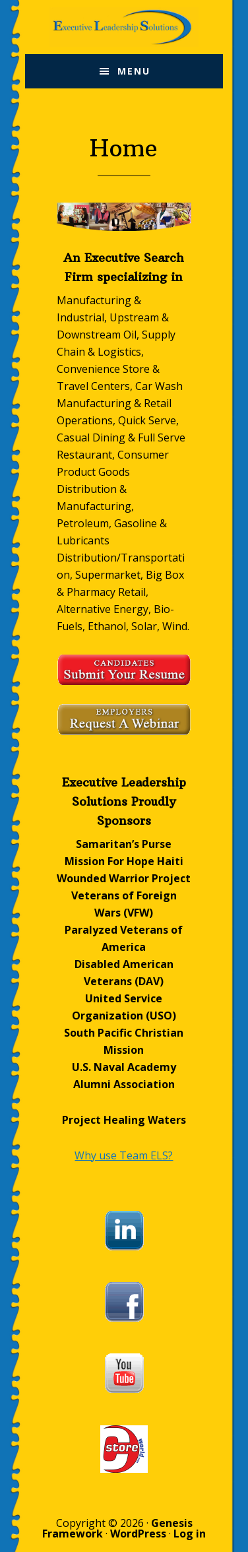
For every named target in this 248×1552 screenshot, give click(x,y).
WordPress (138, 1533)
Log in (189, 1533)
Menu (133, 71)
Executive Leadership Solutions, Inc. (124, 27)
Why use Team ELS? (124, 1155)
